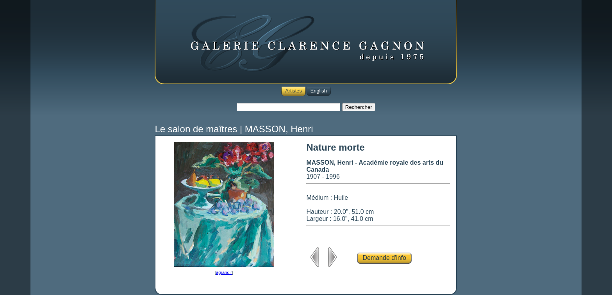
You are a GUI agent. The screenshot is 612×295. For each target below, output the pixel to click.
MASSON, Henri (279, 129)
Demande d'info (384, 257)
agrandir (224, 272)
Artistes (293, 91)
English (318, 91)
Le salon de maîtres (196, 129)
